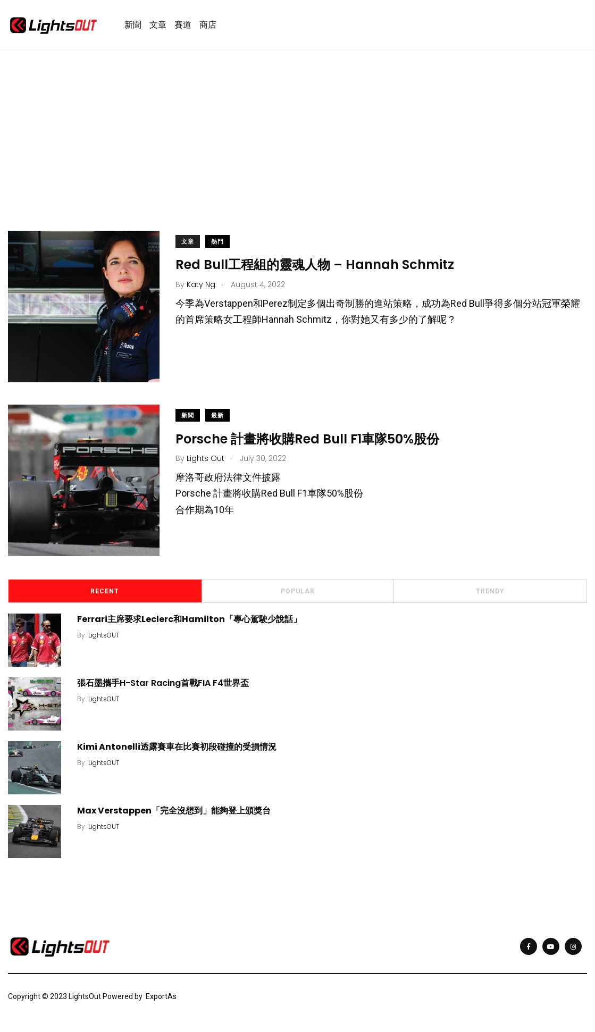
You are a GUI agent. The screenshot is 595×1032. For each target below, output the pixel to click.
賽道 (182, 25)
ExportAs (161, 996)
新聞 (132, 25)
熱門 (217, 242)
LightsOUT (104, 635)
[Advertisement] (297, 156)
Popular (298, 591)
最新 (217, 416)
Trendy (490, 591)
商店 (207, 25)
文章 (157, 25)
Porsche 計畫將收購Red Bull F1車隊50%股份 (307, 439)
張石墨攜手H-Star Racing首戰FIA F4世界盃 (163, 683)
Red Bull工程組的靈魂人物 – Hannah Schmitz (314, 265)
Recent (104, 591)
